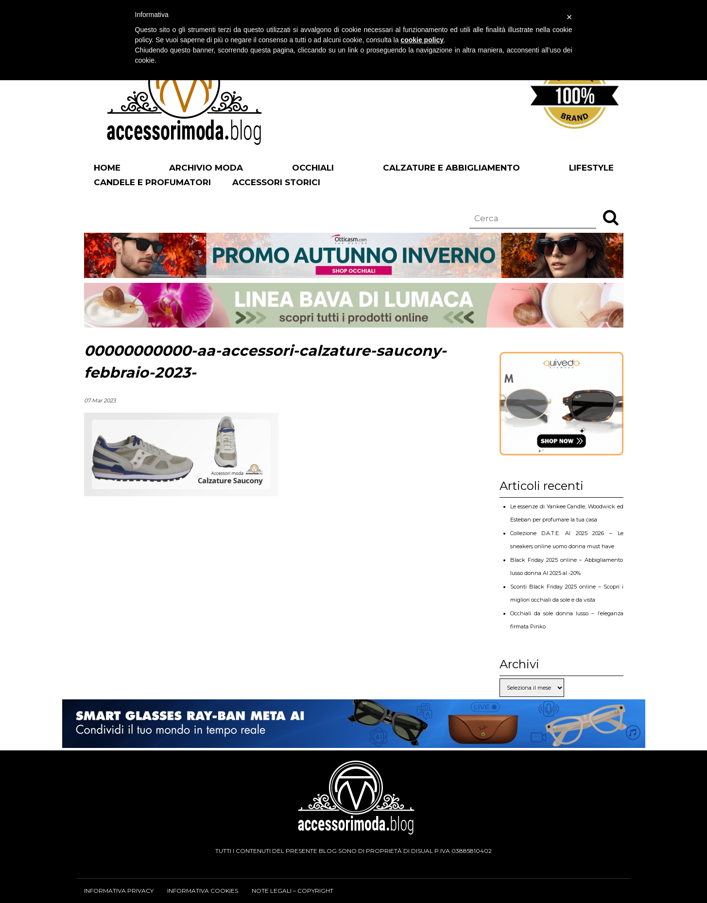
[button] (610, 217)
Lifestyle (591, 168)
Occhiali (313, 168)
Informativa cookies (202, 890)
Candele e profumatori (152, 182)
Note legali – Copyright (292, 890)
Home (107, 168)
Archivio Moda (206, 168)
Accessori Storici (276, 182)
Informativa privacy (119, 890)
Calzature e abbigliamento (451, 168)
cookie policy (422, 40)
